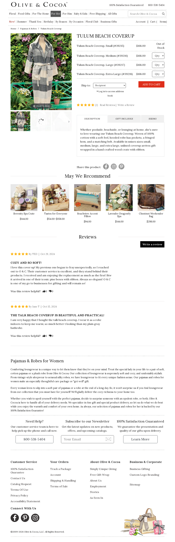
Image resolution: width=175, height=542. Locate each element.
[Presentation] (106, 166)
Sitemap (135, 484)
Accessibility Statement (25, 501)
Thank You (35, 21)
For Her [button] (55, 13)
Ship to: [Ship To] (86, 85)
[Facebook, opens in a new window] (15, 518)
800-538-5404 (156, 5)
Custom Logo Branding (144, 474)
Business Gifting (140, 469)
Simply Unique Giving (103, 469)
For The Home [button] (40, 13)
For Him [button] (67, 13)
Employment (98, 486)
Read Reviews (108, 105)
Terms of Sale (59, 486)
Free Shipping (98, 13)
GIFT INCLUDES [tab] (124, 118)
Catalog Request (21, 484)
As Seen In (96, 497)
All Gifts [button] (112, 13)
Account (141, 21)
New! (12, 21)
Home (13, 28)
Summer (22, 21)
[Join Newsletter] (108, 439)
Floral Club (92, 21)
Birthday (48, 21)
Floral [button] (12, 13)
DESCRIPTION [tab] (92, 118)
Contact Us (18, 478)
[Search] (163, 13)
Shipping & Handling (63, 480)
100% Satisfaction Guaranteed (126, 5)
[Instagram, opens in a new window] (35, 518)
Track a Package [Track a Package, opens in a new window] (60, 469)
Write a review (152, 244)
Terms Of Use (19, 489)
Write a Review (126, 105)
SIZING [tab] (152, 118)
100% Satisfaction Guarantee (22, 470)
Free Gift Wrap (99, 474)
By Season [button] (61, 21)
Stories (94, 492)
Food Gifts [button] (24, 13)
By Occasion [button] (76, 21)
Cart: (158, 21)
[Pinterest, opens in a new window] (25, 518)
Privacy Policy (19, 495)
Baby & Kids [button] (80, 13)
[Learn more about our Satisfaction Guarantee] (140, 439)
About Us (96, 480)
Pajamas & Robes (28, 28)
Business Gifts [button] (109, 21)
